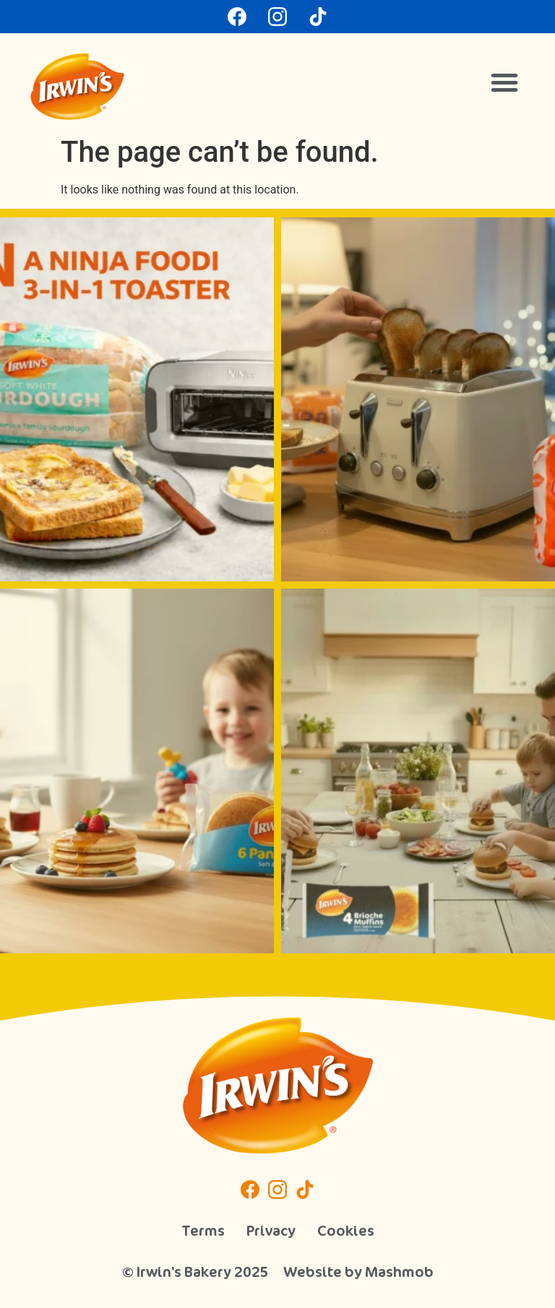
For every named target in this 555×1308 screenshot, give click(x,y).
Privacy (271, 1230)
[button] (504, 82)
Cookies (345, 1230)
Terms (203, 1230)
